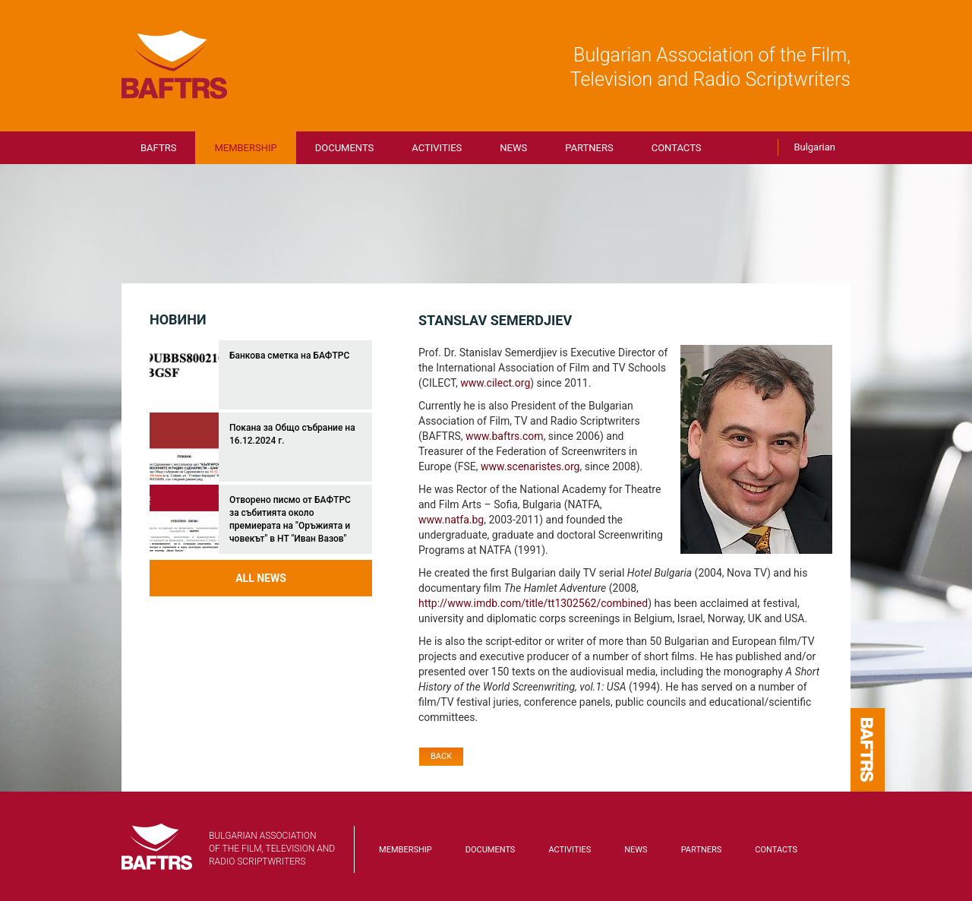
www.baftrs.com (504, 436)
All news (260, 578)
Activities (437, 147)
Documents (344, 147)
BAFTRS (175, 64)
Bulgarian (814, 147)
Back (441, 756)
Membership (245, 147)
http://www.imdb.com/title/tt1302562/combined (533, 603)
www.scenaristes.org (530, 466)
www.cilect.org (495, 383)
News (513, 147)
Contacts (677, 147)
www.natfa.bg (451, 520)
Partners (589, 147)
